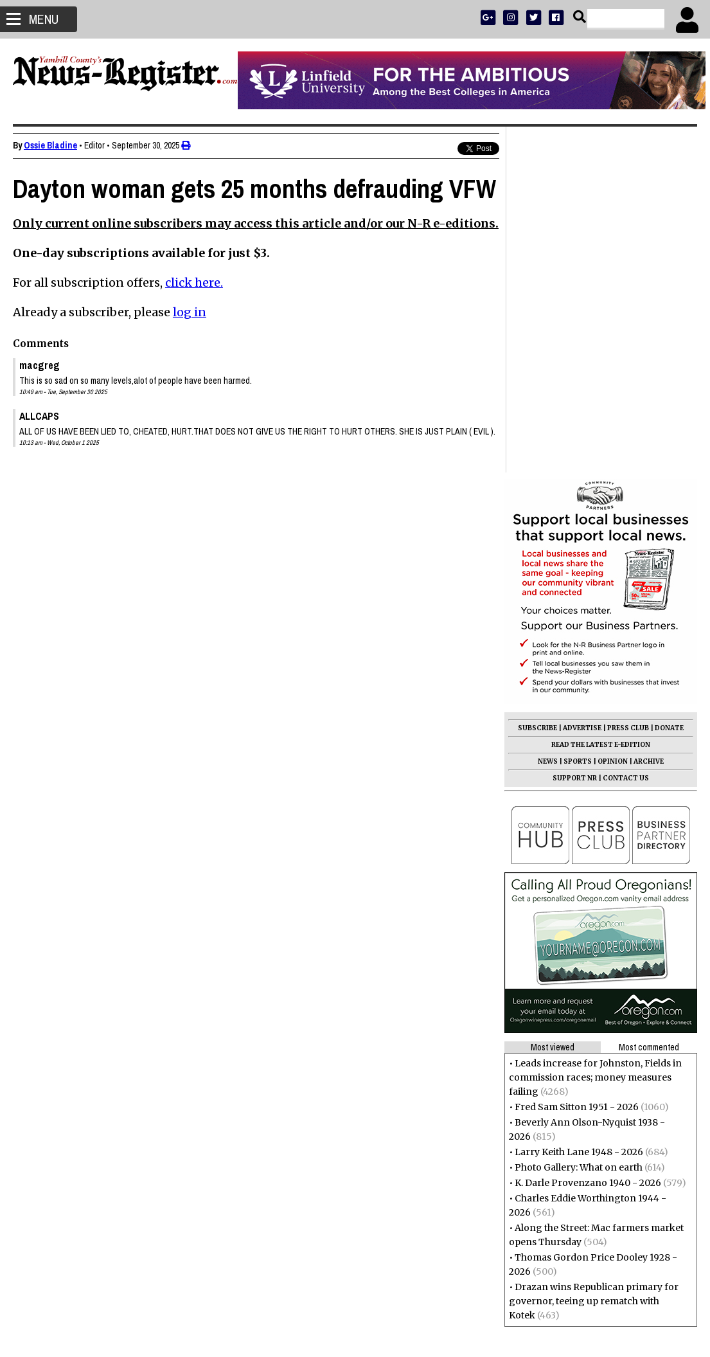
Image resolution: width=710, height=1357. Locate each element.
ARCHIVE (649, 415)
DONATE (669, 382)
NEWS (548, 415)
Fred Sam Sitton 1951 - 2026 (577, 761)
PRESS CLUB (628, 382)
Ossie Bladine (50, 145)
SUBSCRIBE (537, 382)
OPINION (613, 415)
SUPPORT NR (575, 432)
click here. (194, 331)
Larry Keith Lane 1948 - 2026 (579, 806)
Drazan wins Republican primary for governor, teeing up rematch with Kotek (594, 955)
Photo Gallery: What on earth (579, 821)
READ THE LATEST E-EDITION (600, 399)
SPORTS (578, 415)
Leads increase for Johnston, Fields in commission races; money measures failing (595, 731)
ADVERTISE (582, 382)
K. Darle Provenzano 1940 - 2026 (588, 837)
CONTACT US (626, 432)
